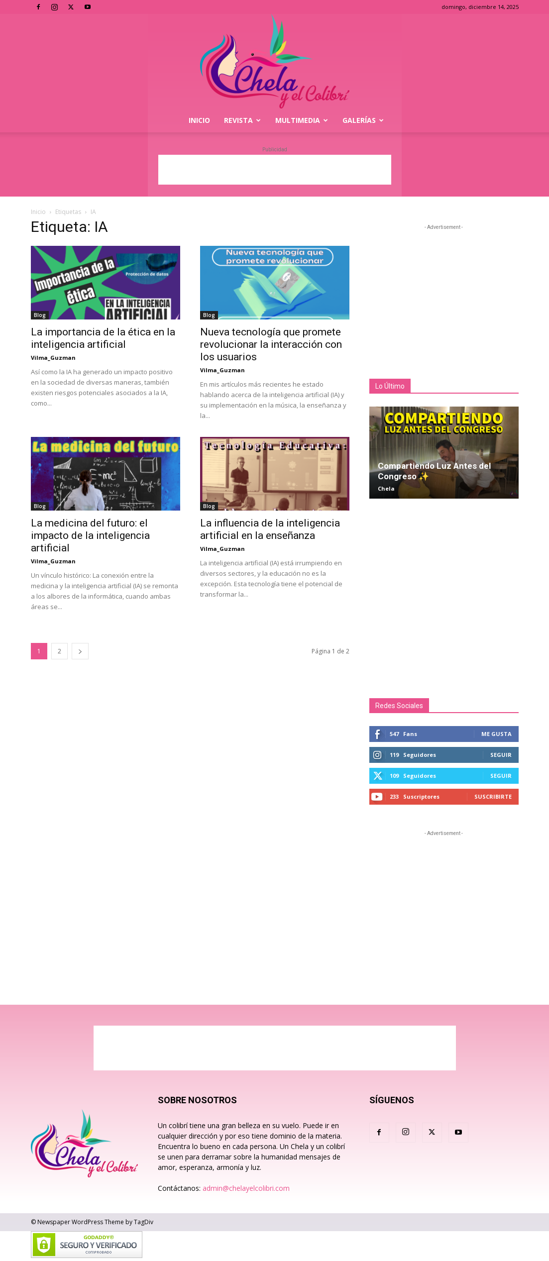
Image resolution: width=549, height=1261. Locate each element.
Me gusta (496, 733)
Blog (40, 315)
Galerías (363, 120)
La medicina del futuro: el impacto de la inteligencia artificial (90, 535)
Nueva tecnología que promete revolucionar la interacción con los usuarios (271, 344)
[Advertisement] (274, 170)
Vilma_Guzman (53, 357)
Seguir (501, 754)
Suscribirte (493, 796)
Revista (242, 120)
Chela (386, 488)
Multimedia (301, 120)
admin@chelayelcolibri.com (246, 1188)
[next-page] (80, 651)
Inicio (199, 120)
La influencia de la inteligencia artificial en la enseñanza (270, 529)
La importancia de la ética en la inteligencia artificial (103, 338)
